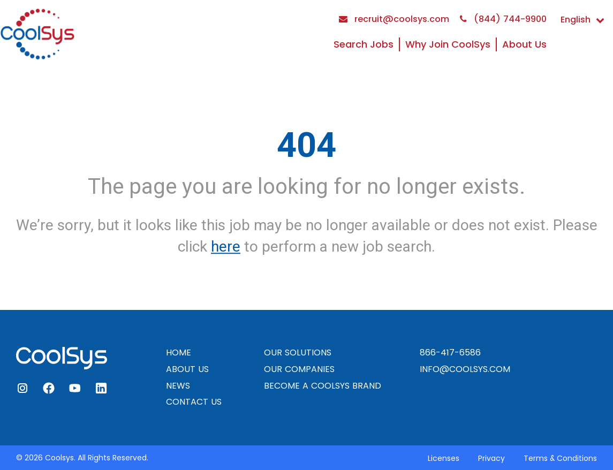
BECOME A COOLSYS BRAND (322, 386)
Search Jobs (363, 44)
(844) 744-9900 (503, 19)
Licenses (443, 458)
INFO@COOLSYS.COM (465, 369)
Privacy (491, 458)
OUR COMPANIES (299, 369)
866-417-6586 (450, 352)
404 (306, 145)
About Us (524, 44)
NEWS (178, 386)
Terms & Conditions (560, 458)
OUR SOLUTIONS (297, 352)
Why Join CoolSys (447, 44)
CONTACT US (194, 402)
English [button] (582, 19)
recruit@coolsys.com (394, 19)
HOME (178, 352)
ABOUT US (187, 369)
